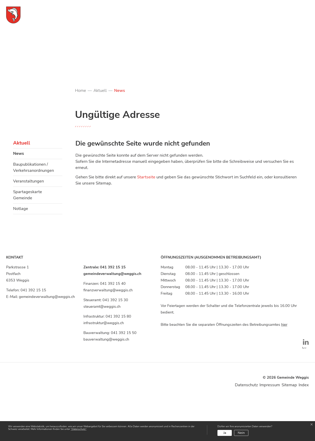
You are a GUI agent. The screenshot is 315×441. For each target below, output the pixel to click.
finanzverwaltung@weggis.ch (108, 331)
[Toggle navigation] (299, 14)
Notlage (20, 250)
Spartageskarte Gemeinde (27, 237)
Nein (241, 433)
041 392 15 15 (33, 331)
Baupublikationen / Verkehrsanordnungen (33, 209)
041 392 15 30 (115, 341)
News (26, 197)
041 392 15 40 (113, 325)
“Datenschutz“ (78, 429)
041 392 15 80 (118, 358)
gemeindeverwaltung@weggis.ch (47, 338)
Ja (224, 433)
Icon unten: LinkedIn (304, 386)
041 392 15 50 (123, 374)
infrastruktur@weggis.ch (103, 364)
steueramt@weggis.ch (102, 348)
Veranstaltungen (28, 223)
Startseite (146, 219)
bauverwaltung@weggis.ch (106, 381)
